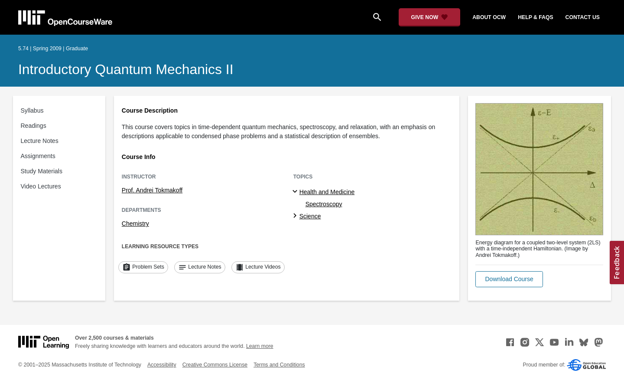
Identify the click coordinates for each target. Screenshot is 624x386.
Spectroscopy (324, 204)
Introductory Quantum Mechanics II (126, 69)
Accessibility (161, 365)
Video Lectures (41, 186)
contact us (583, 17)
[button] (509, 279)
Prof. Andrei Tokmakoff (152, 190)
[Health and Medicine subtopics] (296, 192)
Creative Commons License (214, 365)
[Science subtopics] (296, 216)
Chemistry (135, 223)
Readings (33, 125)
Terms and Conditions (279, 365)
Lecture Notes (39, 140)
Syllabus (32, 110)
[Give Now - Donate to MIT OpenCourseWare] (430, 17)
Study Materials (41, 171)
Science (310, 216)
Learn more (259, 346)
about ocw (489, 17)
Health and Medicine (327, 191)
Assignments (38, 155)
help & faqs (535, 17)
